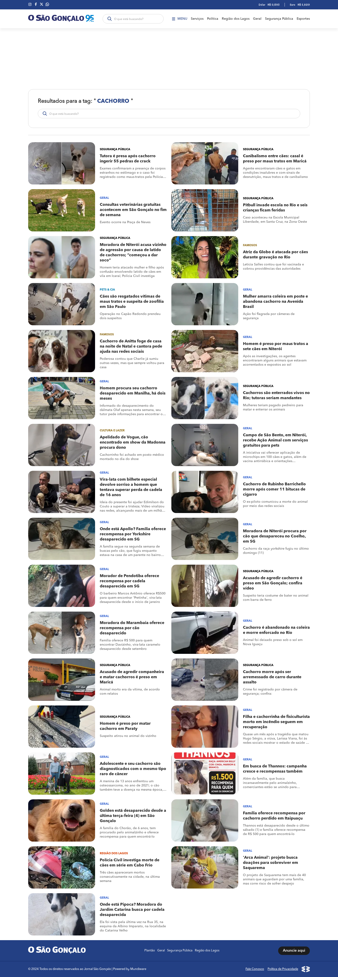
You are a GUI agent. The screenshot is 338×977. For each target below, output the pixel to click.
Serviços (197, 18)
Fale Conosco (255, 969)
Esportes (303, 18)
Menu (179, 18)
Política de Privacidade (283, 969)
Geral (257, 18)
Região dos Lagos (236, 18)
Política (212, 18)
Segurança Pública (279, 18)
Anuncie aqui (294, 951)
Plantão (149, 950)
